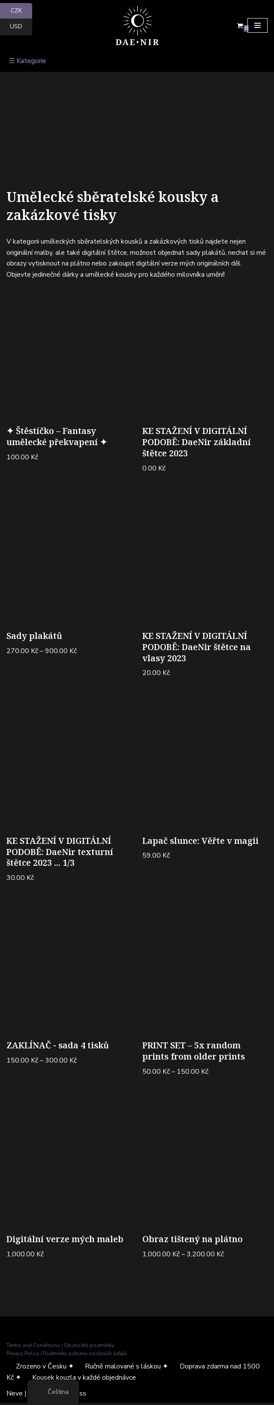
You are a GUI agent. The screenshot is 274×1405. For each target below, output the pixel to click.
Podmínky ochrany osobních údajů (85, 1355)
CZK (22, 11)
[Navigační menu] (257, 25)
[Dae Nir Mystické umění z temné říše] (137, 25)
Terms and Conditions (33, 1347)
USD (21, 27)
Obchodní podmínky (89, 1347)
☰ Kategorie (27, 61)
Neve (14, 1396)
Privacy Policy (22, 1355)
